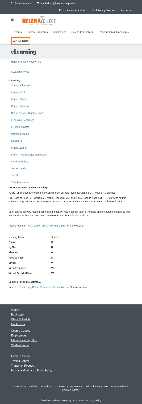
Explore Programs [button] (37, 31)
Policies (33, 386)
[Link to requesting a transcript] (23, 365)
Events (18, 31)
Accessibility (19, 386)
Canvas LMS (18, 92)
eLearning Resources (22, 120)
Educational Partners (97, 386)
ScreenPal (16, 140)
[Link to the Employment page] (19, 335)
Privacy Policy (93, 400)
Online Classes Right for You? (27, 113)
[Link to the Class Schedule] (20, 319)
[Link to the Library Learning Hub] (24, 340)
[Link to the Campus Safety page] (20, 356)
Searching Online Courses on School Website (45, 287)
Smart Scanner (19, 147)
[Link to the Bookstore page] (17, 314)
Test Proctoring (19, 168)
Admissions (59, 31)
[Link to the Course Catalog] (20, 330)
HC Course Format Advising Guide (46, 225)
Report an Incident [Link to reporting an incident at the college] (77, 10)
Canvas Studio (19, 99)
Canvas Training (20, 106)
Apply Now (20, 40)
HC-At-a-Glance (119, 386)
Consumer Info (75, 386)
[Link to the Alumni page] (15, 309)
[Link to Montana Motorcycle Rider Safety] (32, 370)
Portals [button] (126, 10)
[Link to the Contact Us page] (18, 324)
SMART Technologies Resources (29, 154)
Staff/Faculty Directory (104, 10)
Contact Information (21, 85)
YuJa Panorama (19, 182)
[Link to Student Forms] (20, 345)
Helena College (19, 61)
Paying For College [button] (83, 31)
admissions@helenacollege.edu (56, 3)
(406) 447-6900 (21, 3)
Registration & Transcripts (114, 31)
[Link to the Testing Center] (20, 360)
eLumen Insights (20, 127)
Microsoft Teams (20, 133)
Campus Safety (70, 390)
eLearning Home (20, 71)
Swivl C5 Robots (20, 161)
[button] (12, 3)
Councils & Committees (52, 386)
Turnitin (15, 175)
